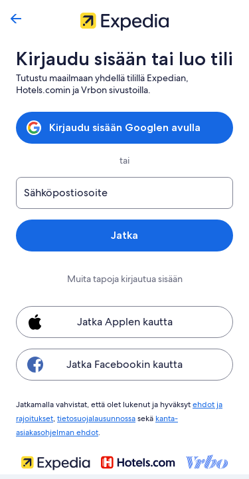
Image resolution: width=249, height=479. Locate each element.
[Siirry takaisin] (16, 19)
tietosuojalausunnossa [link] (96, 416)
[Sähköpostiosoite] (124, 193)
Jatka (125, 235)
